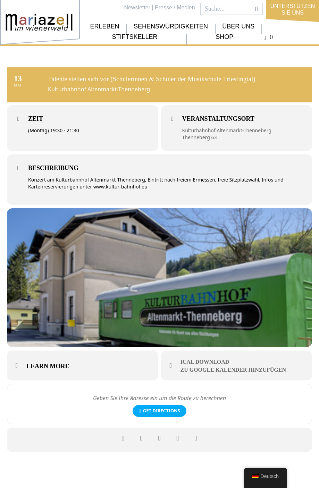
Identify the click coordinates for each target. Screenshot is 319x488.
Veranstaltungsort (218, 118)
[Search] (256, 9)
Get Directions (159, 410)
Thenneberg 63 (199, 137)
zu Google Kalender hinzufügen (233, 370)
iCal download (205, 362)
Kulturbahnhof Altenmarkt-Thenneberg (226, 130)
